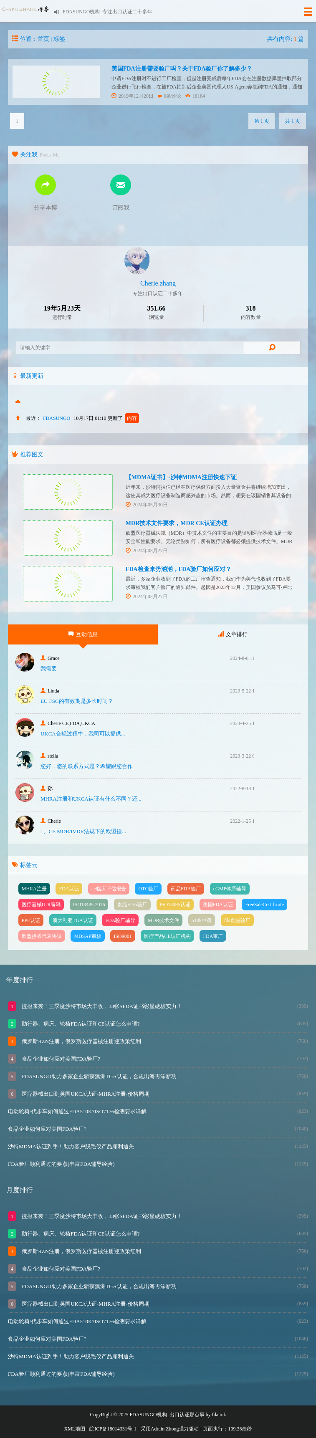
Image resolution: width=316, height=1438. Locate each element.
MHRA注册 (34, 889)
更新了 (123, 418)
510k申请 (202, 920)
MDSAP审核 (87, 936)
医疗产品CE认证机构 (167, 936)
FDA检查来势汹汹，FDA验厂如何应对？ (179, 569)
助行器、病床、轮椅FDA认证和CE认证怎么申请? (80, 1024)
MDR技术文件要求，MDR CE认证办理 (177, 523)
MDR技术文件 (163, 920)
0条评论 (169, 96)
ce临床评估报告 (108, 889)
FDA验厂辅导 (120, 920)
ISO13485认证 (175, 904)
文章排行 (233, 634)
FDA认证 (69, 889)
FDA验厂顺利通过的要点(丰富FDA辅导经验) (61, 1164)
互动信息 (83, 634)
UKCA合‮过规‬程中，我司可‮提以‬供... (82, 733)
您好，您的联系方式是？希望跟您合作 (86, 766)
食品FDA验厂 (132, 904)
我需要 (48, 668)
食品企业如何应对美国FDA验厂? (60, 1059)
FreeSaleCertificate (264, 904)
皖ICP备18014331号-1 (113, 1429)
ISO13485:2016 (89, 904)
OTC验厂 (148, 889)
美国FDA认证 (218, 904)
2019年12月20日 (132, 96)
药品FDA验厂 (186, 889)
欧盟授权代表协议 (42, 936)
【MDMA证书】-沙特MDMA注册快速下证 (181, 477)
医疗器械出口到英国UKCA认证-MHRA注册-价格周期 (84, 1094)
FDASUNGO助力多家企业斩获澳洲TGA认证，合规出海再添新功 (98, 1076)
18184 (195, 96)
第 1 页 (261, 121)
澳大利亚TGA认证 (73, 920)
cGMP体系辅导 (229, 889)
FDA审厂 (213, 936)
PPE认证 (31, 920)
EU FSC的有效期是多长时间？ (76, 701)
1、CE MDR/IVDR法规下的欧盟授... (83, 831)
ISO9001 (122, 936)
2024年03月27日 (147, 550)
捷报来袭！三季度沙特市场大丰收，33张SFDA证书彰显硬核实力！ (101, 1006)
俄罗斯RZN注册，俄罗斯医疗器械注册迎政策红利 (80, 1041)
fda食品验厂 (237, 920)
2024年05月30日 (147, 505)
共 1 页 (292, 121)
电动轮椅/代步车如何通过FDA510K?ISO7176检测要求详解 (77, 1111)
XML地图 (75, 1429)
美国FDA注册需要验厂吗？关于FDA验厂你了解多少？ (182, 69)
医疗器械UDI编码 (41, 904)
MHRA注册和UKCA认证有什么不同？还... (91, 799)
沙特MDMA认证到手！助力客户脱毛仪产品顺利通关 (71, 1146)
